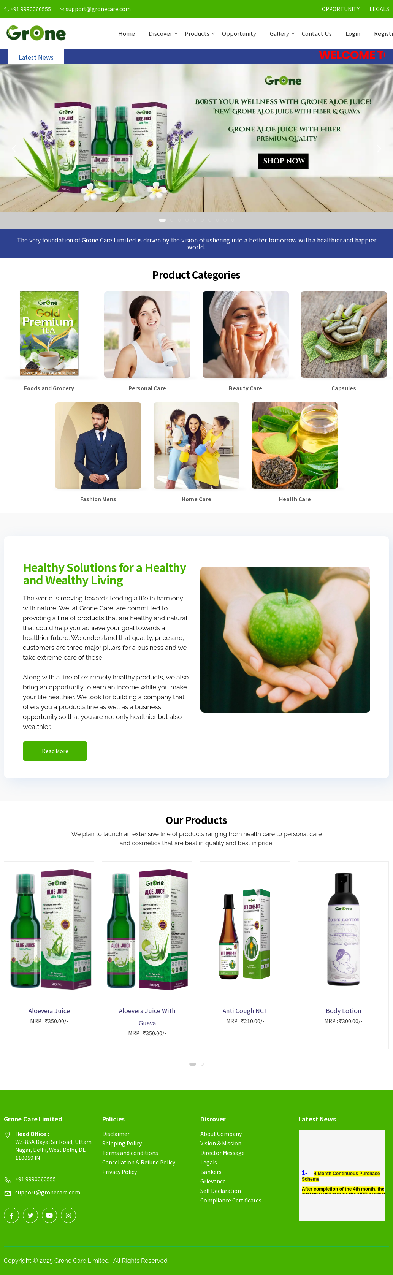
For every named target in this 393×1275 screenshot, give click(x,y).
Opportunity (341, 9)
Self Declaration (220, 1190)
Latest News (36, 57)
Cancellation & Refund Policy (138, 1162)
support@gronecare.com (95, 9)
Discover (160, 33)
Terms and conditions (130, 1152)
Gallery (279, 33)
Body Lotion (343, 1010)
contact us (317, 33)
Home (126, 33)
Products (197, 33)
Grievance (213, 1181)
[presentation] (15, 149)
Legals (379, 9)
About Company (221, 1133)
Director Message (222, 1152)
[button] (162, 220)
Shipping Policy (122, 1143)
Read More (55, 751)
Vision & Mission (220, 1143)
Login (352, 33)
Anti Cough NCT (245, 1010)
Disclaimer (116, 1133)
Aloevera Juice (49, 1010)
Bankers (211, 1171)
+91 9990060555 (27, 9)
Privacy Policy (119, 1171)
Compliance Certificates (230, 1200)
